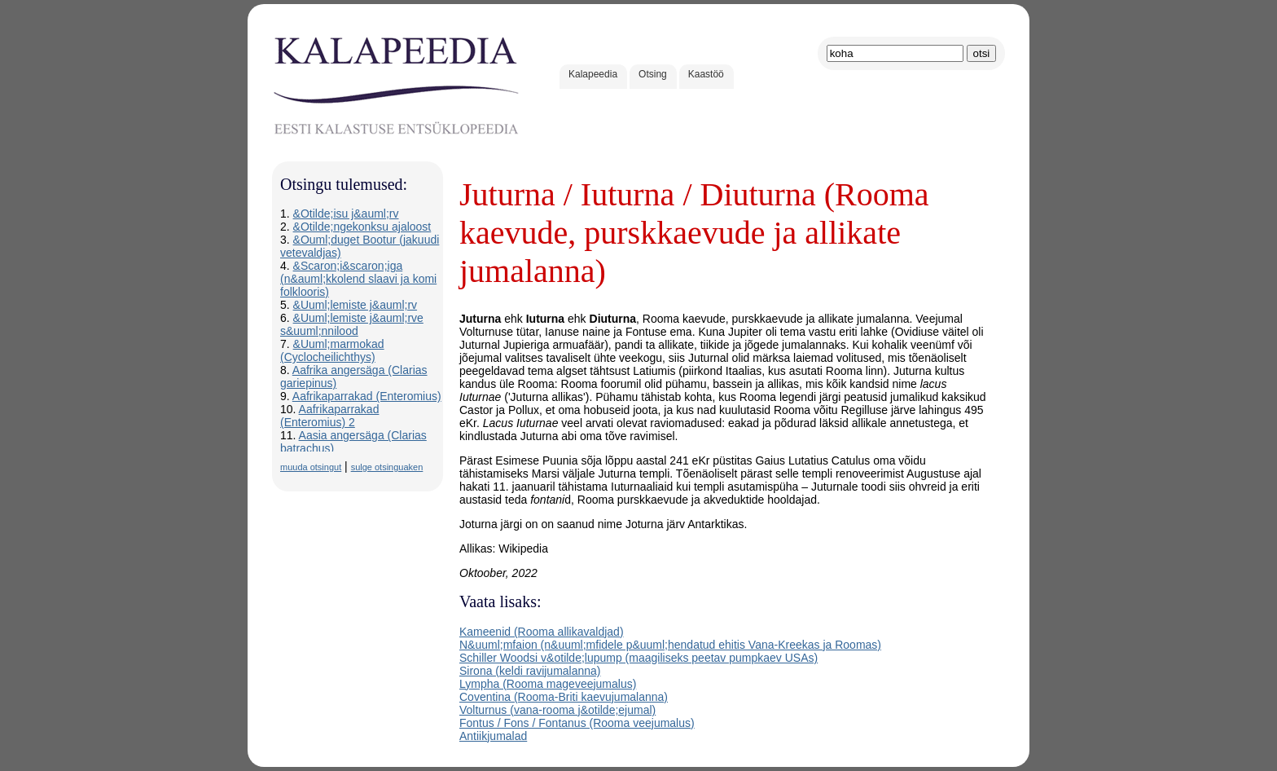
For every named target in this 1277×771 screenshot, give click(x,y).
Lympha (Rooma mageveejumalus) (547, 683)
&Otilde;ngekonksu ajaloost (362, 226)
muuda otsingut (310, 467)
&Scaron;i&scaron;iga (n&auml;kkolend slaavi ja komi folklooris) (358, 278)
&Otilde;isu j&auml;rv (346, 213)
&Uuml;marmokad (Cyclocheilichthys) (332, 350)
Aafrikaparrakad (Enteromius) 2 (329, 416)
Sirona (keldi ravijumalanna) (530, 670)
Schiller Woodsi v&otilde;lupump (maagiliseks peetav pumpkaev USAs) (638, 657)
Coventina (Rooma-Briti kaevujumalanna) (563, 696)
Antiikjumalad (493, 735)
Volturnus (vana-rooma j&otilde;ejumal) (557, 709)
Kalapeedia (592, 74)
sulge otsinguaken (387, 467)
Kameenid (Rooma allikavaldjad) (541, 631)
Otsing (652, 74)
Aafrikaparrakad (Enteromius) (366, 396)
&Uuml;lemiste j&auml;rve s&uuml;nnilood (351, 324)
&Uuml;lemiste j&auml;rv (355, 304)
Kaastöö (706, 74)
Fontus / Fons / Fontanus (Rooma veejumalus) (577, 722)
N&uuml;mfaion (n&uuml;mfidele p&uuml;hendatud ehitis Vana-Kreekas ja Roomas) (670, 644)
